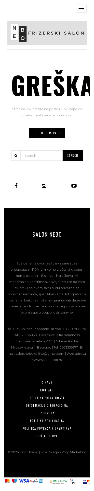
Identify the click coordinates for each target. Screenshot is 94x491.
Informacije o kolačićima (47, 405)
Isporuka (47, 413)
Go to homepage (47, 133)
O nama (47, 383)
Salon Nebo (47, 234)
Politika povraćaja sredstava (47, 428)
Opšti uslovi (47, 436)
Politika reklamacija (47, 421)
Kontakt (47, 390)
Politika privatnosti (47, 398)
